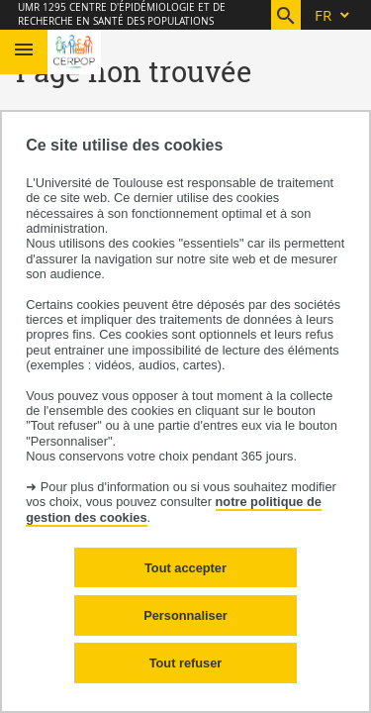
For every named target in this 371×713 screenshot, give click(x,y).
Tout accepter (185, 567)
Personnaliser (185, 615)
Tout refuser (186, 663)
